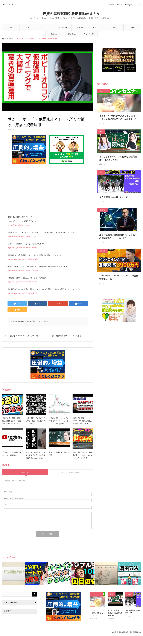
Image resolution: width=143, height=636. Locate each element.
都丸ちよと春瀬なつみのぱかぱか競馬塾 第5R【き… (115, 612)
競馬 (115, 27)
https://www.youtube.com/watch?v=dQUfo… (23, 293)
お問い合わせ (71, 34)
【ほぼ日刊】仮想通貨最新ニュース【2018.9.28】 (12, 453)
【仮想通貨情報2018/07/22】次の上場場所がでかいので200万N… (82, 421)
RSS (15, 4)
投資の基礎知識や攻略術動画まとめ (71, 14)
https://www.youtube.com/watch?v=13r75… (23, 236)
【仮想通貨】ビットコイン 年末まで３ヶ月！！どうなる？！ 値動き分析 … (59, 421)
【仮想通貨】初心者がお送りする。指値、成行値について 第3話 (35, 421)
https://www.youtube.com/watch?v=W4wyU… (24, 270)
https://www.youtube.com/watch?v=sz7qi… (23, 259)
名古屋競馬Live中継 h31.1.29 (113, 197)
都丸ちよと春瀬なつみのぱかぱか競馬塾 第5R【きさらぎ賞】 (118, 158)
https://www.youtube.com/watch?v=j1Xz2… (23, 248)
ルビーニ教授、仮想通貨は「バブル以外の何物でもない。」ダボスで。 (118, 236)
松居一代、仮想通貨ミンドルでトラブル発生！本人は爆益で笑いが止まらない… (35, 455)
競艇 (132, 27)
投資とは (54, 34)
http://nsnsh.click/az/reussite (20, 225)
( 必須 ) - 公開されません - (14, 498)
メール (138, 5)
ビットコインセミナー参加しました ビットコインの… (97, 612)
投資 (11, 27)
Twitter (119, 5)
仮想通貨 (80, 27)
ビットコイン (97, 27)
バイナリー (63, 27)
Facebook (110, 5)
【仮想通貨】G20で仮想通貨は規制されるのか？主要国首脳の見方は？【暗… (12, 421)
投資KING (21, 321)
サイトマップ (89, 34)
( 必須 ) (8, 492)
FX (46, 27)
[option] (13, 573)
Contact (12, 4)
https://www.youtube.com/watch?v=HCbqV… (24, 282)
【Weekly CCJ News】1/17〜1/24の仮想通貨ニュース (118, 277)
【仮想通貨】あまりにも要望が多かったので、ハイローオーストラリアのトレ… (82, 455)
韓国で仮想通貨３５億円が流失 (58, 453)
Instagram (128, 5)
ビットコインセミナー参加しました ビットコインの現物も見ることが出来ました (118, 117)
